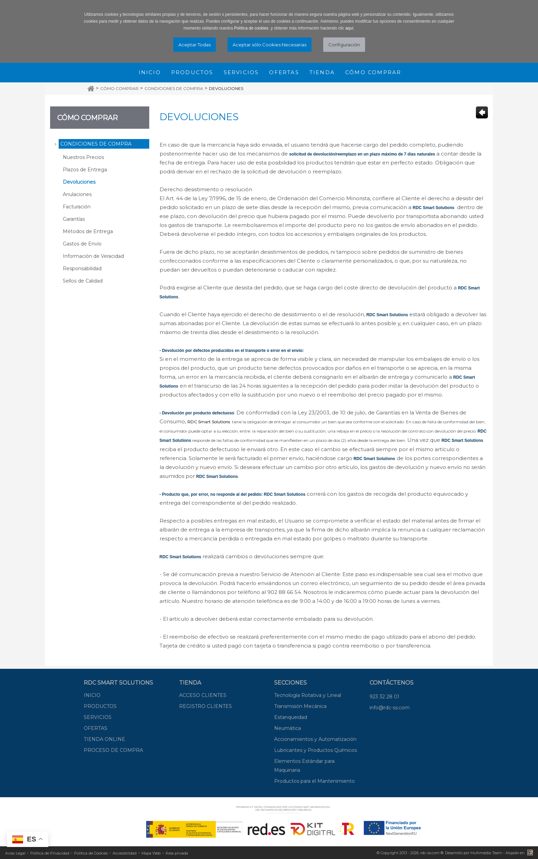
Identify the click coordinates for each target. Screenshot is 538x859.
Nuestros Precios (83, 157)
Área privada (176, 853)
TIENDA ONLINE (104, 739)
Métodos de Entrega (88, 231)
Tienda (322, 72)
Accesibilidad (125, 853)
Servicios (241, 72)
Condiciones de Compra (173, 88)
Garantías (74, 219)
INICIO (92, 695)
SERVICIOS (98, 717)
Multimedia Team (486, 852)
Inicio (150, 72)
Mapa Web (151, 853)
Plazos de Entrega (85, 170)
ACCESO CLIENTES (202, 695)
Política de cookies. (251, 28)
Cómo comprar (373, 72)
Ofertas (284, 72)
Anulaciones (77, 194)
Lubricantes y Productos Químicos (315, 750)
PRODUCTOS (100, 706)
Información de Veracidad (93, 256)
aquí (349, 28)
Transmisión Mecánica (300, 706)
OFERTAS (95, 728)
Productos (192, 72)
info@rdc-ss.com (390, 708)
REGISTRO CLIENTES (205, 706)
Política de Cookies (91, 853)
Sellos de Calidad (83, 281)
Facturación (77, 207)
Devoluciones (226, 88)
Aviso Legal (15, 853)
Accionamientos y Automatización (315, 739)
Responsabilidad (82, 268)
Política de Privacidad (49, 853)
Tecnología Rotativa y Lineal (307, 695)
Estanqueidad (290, 717)
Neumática (287, 728)
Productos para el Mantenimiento (314, 781)
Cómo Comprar (119, 88)
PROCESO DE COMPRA (113, 750)
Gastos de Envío (82, 244)
